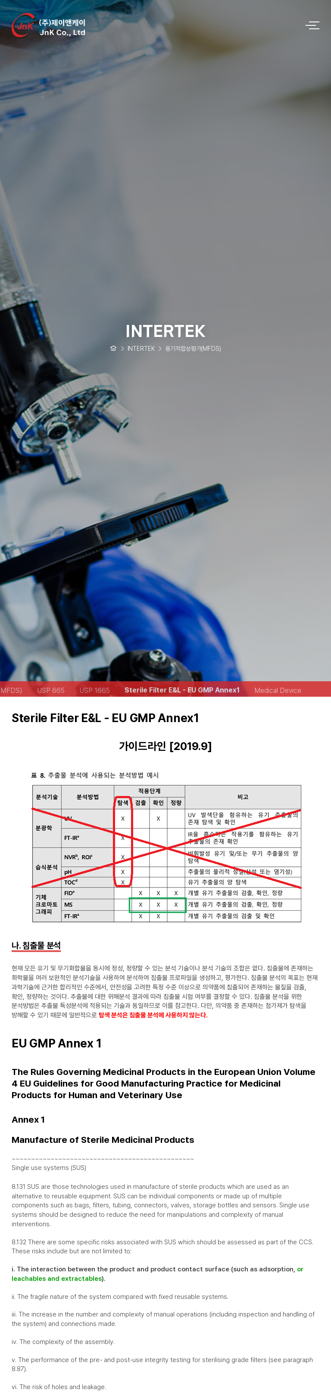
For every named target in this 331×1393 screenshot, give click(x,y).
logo (153, 23)
